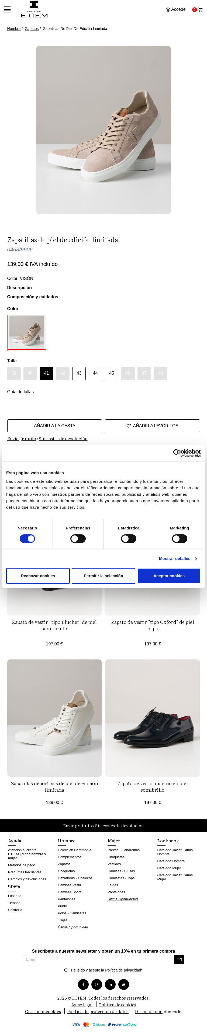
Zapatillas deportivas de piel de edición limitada (54, 786)
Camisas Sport (69, 892)
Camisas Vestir (69, 885)
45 (111, 373)
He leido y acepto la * (106, 970)
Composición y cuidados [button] (32, 297)
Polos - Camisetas (72, 913)
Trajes (63, 920)
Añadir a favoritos (152, 425)
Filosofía (14, 896)
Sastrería (15, 910)
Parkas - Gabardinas (124, 850)
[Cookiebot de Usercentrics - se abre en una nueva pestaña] (177, 453)
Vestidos (114, 864)
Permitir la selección (103, 575)
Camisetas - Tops (121, 878)
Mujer (114, 840)
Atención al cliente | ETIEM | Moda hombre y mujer (27, 854)
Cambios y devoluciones (27, 879)
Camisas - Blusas (121, 871)
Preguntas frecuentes (25, 872)
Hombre (14, 28)
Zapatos (32, 28)
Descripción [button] (19, 287)
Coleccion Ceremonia (74, 850)
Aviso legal (82, 1004)
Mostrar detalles (175, 558)
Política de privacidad (123, 970)
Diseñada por (158, 1011)
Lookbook (168, 840)
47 (144, 373)
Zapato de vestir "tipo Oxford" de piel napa (152, 625)
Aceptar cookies (169, 575)
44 (95, 373)
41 (46, 373)
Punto (62, 906)
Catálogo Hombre (171, 861)
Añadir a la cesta (54, 425)
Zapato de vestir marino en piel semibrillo (152, 786)
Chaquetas (66, 871)
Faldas (113, 885)
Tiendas (14, 903)
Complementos (69, 857)
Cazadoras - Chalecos (75, 878)
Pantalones (66, 899)
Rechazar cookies (38, 575)
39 (14, 373)
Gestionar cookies (43, 1011)
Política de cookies (117, 1004)
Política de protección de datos (98, 1011)
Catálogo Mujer (169, 868)
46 (128, 373)
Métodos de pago (21, 865)
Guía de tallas (20, 391)
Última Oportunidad (73, 927)
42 (62, 373)
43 (79, 373)
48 (160, 373)
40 (30, 373)
